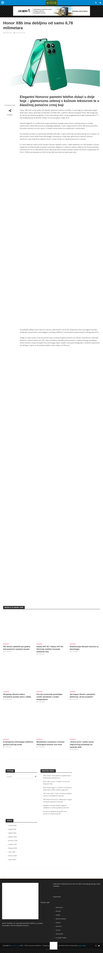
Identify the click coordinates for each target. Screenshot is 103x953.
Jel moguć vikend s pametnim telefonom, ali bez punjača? (83, 696)
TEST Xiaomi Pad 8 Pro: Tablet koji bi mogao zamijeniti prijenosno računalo (56, 803)
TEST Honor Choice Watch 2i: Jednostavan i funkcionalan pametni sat (57, 777)
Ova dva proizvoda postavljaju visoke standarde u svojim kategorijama (49, 697)
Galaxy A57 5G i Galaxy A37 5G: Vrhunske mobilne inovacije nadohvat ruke (50, 649)
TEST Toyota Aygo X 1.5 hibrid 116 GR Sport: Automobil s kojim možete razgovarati (55, 790)
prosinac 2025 (13, 843)
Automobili (59, 936)
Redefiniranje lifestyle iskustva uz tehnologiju (85, 648)
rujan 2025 (12, 854)
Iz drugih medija (61, 940)
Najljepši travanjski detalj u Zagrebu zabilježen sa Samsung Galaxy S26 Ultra (56, 809)
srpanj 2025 (12, 862)
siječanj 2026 (12, 839)
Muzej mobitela (61, 921)
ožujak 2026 (12, 832)
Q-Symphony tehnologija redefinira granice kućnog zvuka (17, 744)
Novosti (6, 644)
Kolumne (59, 928)
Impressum (57, 899)
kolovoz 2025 (12, 858)
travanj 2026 (12, 828)
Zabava (58, 924)
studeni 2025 (12, 847)
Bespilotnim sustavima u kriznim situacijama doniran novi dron (50, 744)
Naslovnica (59, 909)
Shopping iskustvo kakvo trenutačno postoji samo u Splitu (17, 696)
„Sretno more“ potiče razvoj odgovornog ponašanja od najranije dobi (82, 745)
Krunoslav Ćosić (20, 33)
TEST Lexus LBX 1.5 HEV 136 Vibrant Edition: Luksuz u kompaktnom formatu (56, 797)
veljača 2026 (12, 835)
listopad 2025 (12, 850)
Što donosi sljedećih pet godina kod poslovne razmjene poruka (17, 648)
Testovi (58, 932)
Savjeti (58, 917)
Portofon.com (15, 947)
